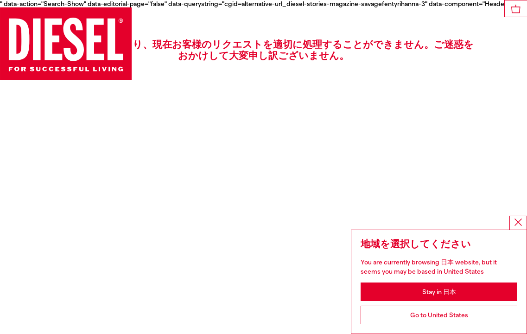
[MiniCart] (516, 8)
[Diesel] (66, 43)
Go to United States (439, 315)
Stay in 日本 (439, 291)
